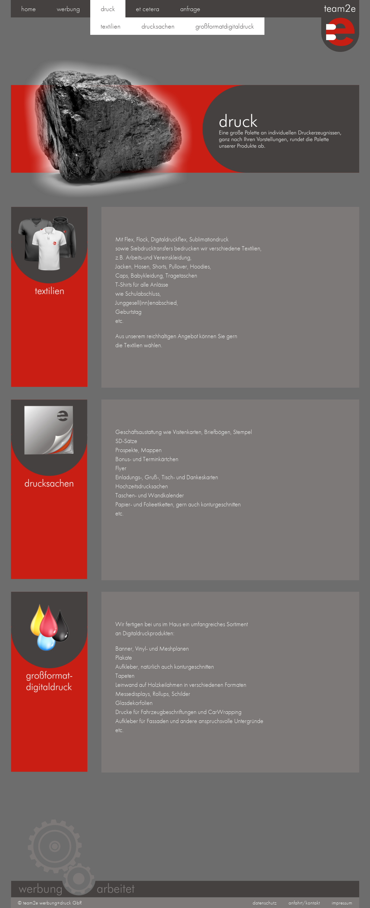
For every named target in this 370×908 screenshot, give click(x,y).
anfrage (190, 8)
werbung (68, 8)
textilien (111, 26)
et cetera (147, 8)
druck (108, 8)
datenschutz (265, 902)
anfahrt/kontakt (304, 902)
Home (28, 8)
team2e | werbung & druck (340, 27)
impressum (342, 902)
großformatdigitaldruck (224, 26)
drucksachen (158, 26)
